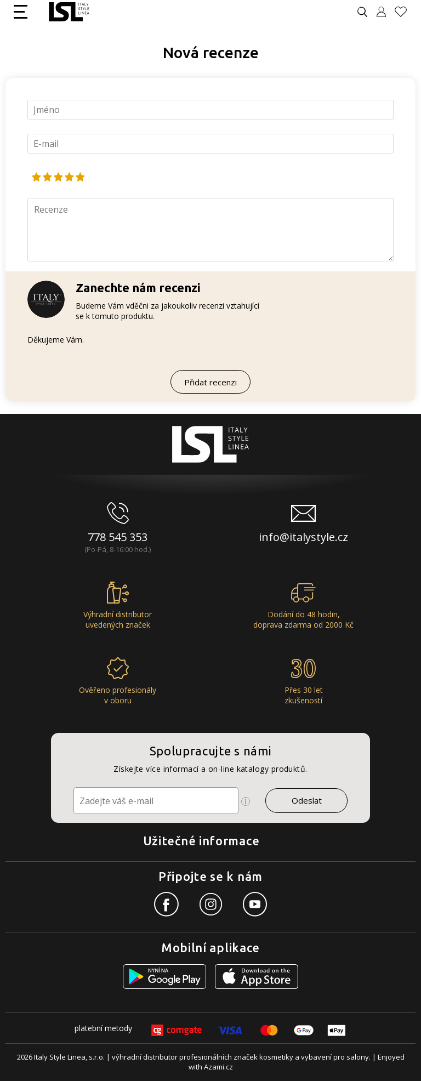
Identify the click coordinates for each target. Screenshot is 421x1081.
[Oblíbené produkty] (405, 12)
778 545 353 (117, 537)
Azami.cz (218, 1067)
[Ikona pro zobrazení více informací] (245, 801)
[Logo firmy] (69, 11)
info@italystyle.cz (303, 537)
